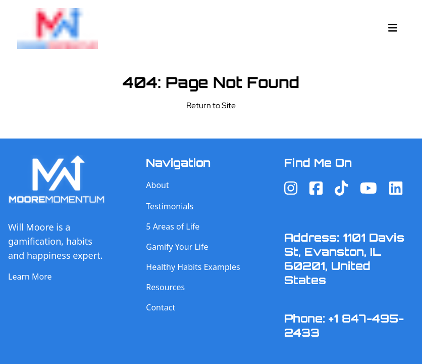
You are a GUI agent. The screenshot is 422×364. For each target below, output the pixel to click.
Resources (165, 287)
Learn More (30, 276)
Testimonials (169, 206)
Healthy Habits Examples (193, 266)
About (157, 185)
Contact (160, 307)
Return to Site (211, 105)
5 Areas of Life (172, 226)
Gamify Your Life (177, 246)
